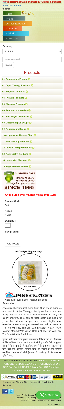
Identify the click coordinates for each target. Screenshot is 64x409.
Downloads (12, 28)
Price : (8, 211)
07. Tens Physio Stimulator (17, 116)
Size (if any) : (12, 231)
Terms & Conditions (28, 400)
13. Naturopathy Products (16, 154)
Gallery (31, 395)
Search (8, 65)
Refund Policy (43, 400)
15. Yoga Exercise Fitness (16, 166)
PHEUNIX (57, 404)
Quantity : (10, 221)
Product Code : (13, 201)
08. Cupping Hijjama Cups (17, 123)
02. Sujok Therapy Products (17, 85)
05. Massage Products (15, 104)
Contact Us (12, 38)
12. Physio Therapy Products (18, 147)
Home (9, 13)
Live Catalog (31, 398)
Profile (9, 18)
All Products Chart (15, 23)
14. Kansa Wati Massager (16, 160)
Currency (7, 46)
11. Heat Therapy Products (17, 141)
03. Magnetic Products (15, 91)
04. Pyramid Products (14, 98)
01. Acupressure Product (16, 79)
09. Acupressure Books (15, 129)
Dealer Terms (55, 400)
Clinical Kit (11, 33)
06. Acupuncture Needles (16, 110)
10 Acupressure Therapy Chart (19, 135)
